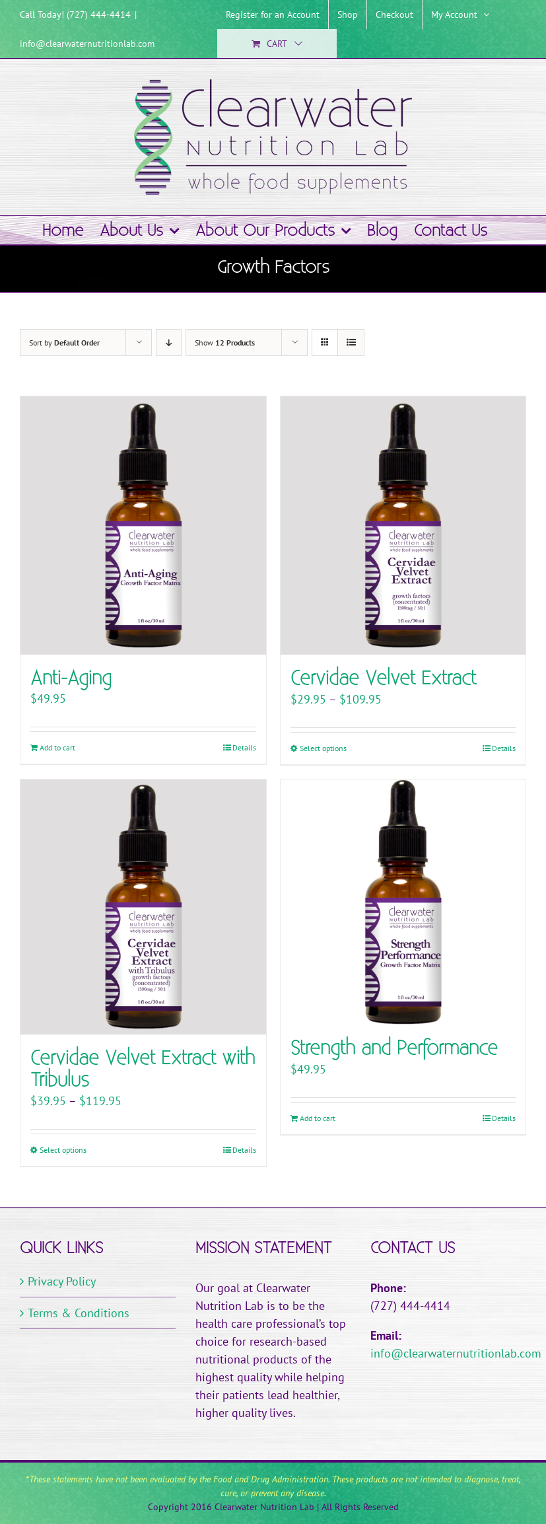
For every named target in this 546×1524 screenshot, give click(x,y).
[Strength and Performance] (403, 902)
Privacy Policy (62, 1281)
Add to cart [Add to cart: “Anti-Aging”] (57, 747)
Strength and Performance (394, 1049)
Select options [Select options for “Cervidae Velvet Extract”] (323, 748)
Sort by (64, 342)
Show (225, 342)
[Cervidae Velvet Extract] (403, 525)
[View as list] (351, 342)
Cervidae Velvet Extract (383, 679)
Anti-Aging (71, 679)
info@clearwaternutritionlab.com (87, 44)
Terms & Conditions (78, 1313)
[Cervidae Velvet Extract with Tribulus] (143, 907)
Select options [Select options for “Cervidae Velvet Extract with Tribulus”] (63, 1150)
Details (244, 747)
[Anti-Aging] (143, 525)
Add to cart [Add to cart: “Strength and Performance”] (317, 1118)
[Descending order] (169, 342)
